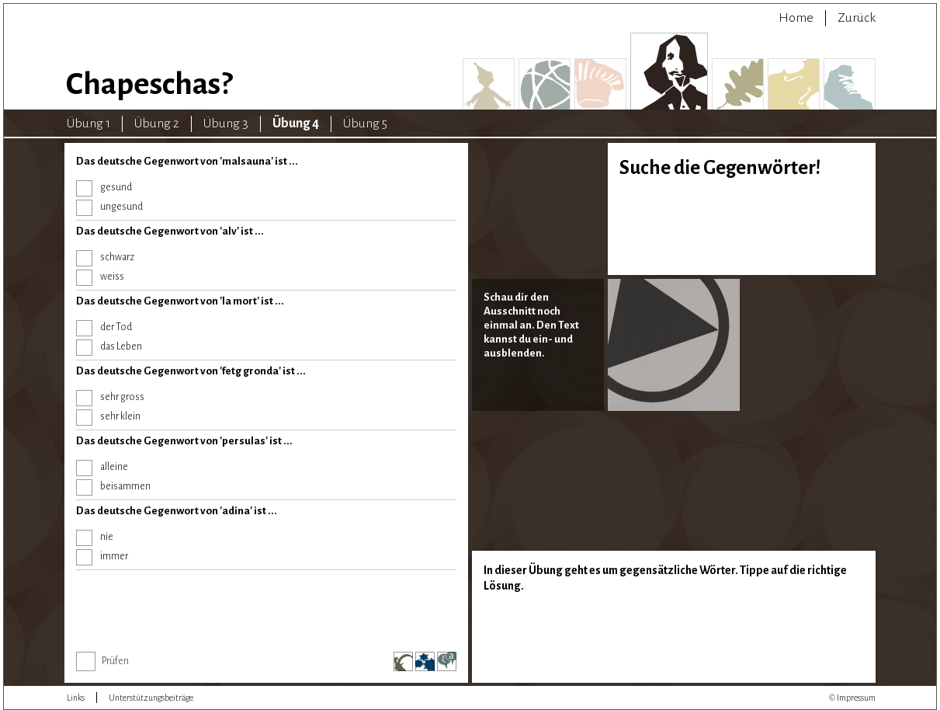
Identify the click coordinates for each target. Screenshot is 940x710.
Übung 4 (295, 124)
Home (796, 18)
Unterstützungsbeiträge (151, 697)
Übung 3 (225, 124)
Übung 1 (88, 124)
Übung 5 (365, 124)
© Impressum (852, 697)
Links (76, 697)
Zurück (857, 18)
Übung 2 (156, 124)
